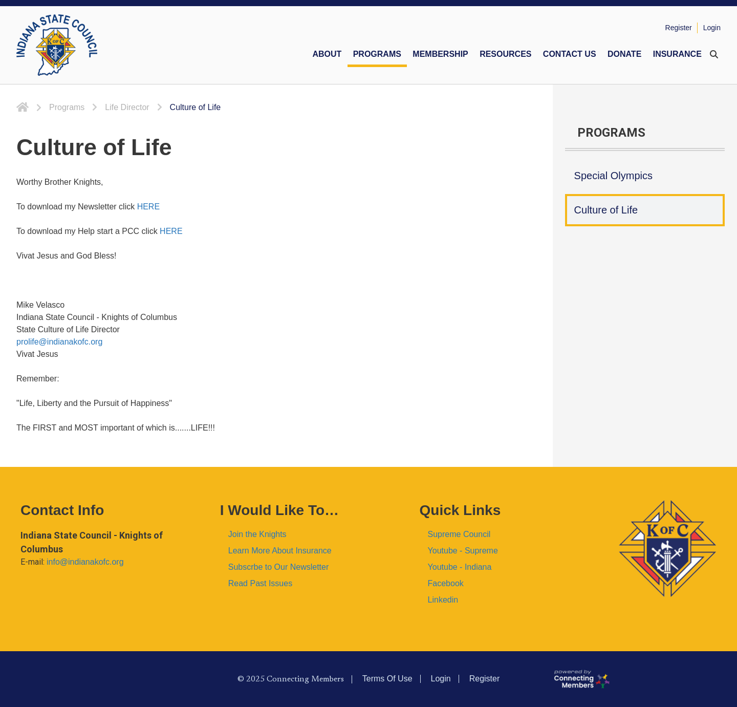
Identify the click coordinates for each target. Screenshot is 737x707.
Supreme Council (459, 534)
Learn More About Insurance (280, 550)
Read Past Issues (260, 583)
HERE (148, 206)
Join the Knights (257, 534)
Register (678, 28)
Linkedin (443, 599)
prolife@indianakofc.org (59, 341)
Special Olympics (613, 175)
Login (712, 28)
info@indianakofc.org (85, 562)
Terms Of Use (387, 678)
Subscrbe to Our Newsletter (278, 567)
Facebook (446, 583)
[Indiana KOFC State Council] (56, 45)
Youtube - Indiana (460, 567)
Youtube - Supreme (463, 550)
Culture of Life (606, 210)
